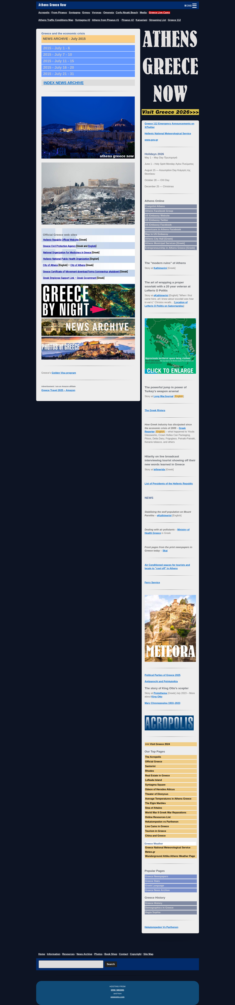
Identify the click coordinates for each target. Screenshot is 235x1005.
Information (53, 954)
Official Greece (153, 761)
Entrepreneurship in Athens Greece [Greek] (170, 248)
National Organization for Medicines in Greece (67, 252)
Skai (165, 550)
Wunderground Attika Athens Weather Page (170, 856)
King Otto (156, 696)
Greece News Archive (157, 890)
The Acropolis (153, 757)
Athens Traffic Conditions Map (55, 20)
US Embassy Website (157, 215)
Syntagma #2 (82, 20)
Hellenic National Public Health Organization (66, 258)
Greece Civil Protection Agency (59, 246)
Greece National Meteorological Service (168, 847)
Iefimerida (159, 469)
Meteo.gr (150, 852)
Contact (123, 954)
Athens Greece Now (52, 5)
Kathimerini (160, 268)
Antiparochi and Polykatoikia (161, 681)
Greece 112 (174, 20)
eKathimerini (161, 295)
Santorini (150, 766)
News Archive (84, 954)
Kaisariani (141, 20)
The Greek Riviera (155, 410)
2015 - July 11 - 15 (58, 61)
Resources (68, 954)
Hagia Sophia (152, 912)
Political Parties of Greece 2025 (162, 675)
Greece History (153, 903)
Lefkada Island (153, 780)
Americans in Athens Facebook (163, 229)
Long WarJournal (163, 396)
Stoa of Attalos (153, 808)
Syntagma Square (155, 784)
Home (41, 954)
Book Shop (110, 954)
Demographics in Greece (159, 907)
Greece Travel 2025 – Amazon (58, 390)
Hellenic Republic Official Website (61, 239)
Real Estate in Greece (157, 775)
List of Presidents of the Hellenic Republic (169, 483)
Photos (98, 954)
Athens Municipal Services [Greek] (165, 243)
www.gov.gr (151, 140)
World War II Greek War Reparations (165, 812)
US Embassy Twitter (156, 220)
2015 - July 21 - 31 (58, 74)
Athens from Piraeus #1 (105, 20)
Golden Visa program (64, 373)
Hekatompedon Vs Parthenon (161, 927)
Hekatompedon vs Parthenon (161, 821)
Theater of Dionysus (156, 794)
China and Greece (155, 835)
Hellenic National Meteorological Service (168, 133)
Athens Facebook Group (159, 211)
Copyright (136, 954)
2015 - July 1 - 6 (56, 48)
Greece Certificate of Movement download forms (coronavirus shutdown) (81, 271)
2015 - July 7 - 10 (57, 54)
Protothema (160, 693)
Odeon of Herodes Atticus (160, 789)
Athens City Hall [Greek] (159, 238)
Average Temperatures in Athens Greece (168, 798)
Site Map (148, 954)
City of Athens (50, 265)
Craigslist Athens (155, 206)
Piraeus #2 (128, 20)
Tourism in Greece (155, 831)
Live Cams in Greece (157, 826)
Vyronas (96, 12)
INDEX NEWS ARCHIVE (64, 83)
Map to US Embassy (156, 234)
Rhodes (149, 771)
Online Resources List (158, 817)
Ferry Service (152, 582)
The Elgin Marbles (155, 803)
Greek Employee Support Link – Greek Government (70, 278)
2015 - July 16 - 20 (58, 67)
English (92, 246)
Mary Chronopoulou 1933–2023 (162, 703)
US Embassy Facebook (158, 225)
